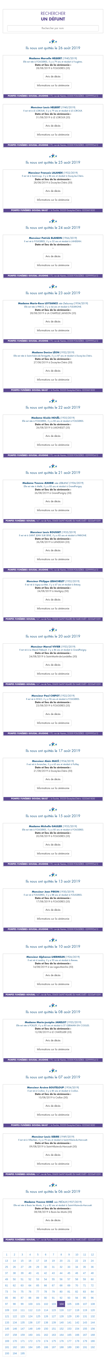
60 (92, 1279)
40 (29, 1273)
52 (29, 1279)
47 (84, 1273)
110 (15, 1310)
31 (53, 1266)
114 (46, 1310)
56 (61, 1279)
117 (69, 1310)
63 (22, 1285)
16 (29, 1260)
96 (92, 1297)
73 (6, 1291)
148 (30, 1328)
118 (77, 1310)
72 (92, 1285)
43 (53, 1273)
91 (53, 1297)
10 (76, 1254)
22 (76, 1260)
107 (85, 1304)
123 (22, 1316)
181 (7, 1347)
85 (6, 1297)
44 (61, 1273)
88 (29, 1297)
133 (7, 1322)
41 (37, 1273)
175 (54, 1341)
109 (7, 1310)
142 (77, 1322)
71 (84, 1285)
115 (54, 1310)
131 (85, 1316)
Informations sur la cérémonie (53, 85)
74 (14, 1291)
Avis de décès (53, 76)
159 (22, 1334)
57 (68, 1279)
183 (22, 1347)
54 (45, 1279)
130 (77, 1316)
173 (38, 1341)
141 (69, 1322)
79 (53, 1291)
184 (30, 1347)
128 (61, 1316)
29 (37, 1266)
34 (76, 1266)
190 (77, 1347)
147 (22, 1328)
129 (69, 1316)
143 (85, 1322)
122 (15, 1316)
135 (22, 1322)
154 (77, 1328)
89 (37, 1297)
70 (76, 1285)
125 (38, 1316)
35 (84, 1266)
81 (68, 1291)
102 (46, 1304)
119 (85, 1310)
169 (7, 1341)
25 (6, 1266)
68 (61, 1285)
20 (61, 1260)
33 (68, 1266)
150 (46, 1328)
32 (61, 1266)
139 (54, 1322)
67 (53, 1285)
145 (7, 1328)
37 (6, 1273)
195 (22, 1353)
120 (93, 1310)
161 (38, 1334)
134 (15, 1322)
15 (22, 1260)
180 (93, 1341)
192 (93, 1347)
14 (14, 1260)
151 (54, 1328)
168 (93, 1334)
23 (84, 1260)
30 (45, 1266)
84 (92, 1291)
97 (6, 1304)
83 (84, 1291)
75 (22, 1291)
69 (68, 1285)
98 (14, 1304)
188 (61, 1347)
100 (30, 1304)
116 (61, 1310)
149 (38, 1328)
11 (84, 1254)
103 (54, 1304)
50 (14, 1279)
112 (30, 1310)
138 (46, 1322)
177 (69, 1341)
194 (15, 1353)
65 (37, 1285)
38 (14, 1273)
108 (93, 1304)
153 (69, 1328)
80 (61, 1291)
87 (22, 1297)
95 (84, 1297)
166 (77, 1334)
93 (68, 1297)
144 (93, 1322)
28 (29, 1266)
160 (30, 1334)
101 (38, 1304)
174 (46, 1341)
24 (92, 1260)
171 (22, 1341)
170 (15, 1341)
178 (77, 1341)
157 (7, 1334)
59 (84, 1279)
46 (76, 1273)
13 (6, 1260)
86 (14, 1297)
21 (68, 1260)
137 (38, 1322)
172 (30, 1341)
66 (45, 1285)
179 (85, 1341)
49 (6, 1279)
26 (14, 1266)
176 (61, 1341)
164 (61, 1334)
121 (7, 1316)
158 (15, 1334)
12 (92, 1254)
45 (68, 1273)
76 (29, 1291)
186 (46, 1347)
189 (69, 1347)
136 (30, 1322)
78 (45, 1291)
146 (15, 1328)
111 (22, 1310)
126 (46, 1316)
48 (92, 1273)
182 (15, 1347)
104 (61, 1304)
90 (45, 1297)
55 (53, 1279)
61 (6, 1285)
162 (46, 1334)
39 (22, 1273)
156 (93, 1328)
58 (76, 1279)
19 (53, 1260)
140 (61, 1322)
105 (69, 1304)
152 (61, 1328)
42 (45, 1273)
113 (38, 1310)
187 (54, 1347)
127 (54, 1316)
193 (7, 1353)
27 (22, 1266)
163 (54, 1334)
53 (37, 1279)
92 (61, 1297)
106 (77, 1304)
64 (29, 1285)
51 (22, 1279)
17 (37, 1260)
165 (69, 1334)
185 (38, 1347)
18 (45, 1260)
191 (85, 1347)
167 (85, 1334)
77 (37, 1291)
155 (85, 1328)
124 (30, 1316)
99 (22, 1304)
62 (14, 1285)
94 (76, 1297)
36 (92, 1266)
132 (93, 1316)
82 (76, 1291)
